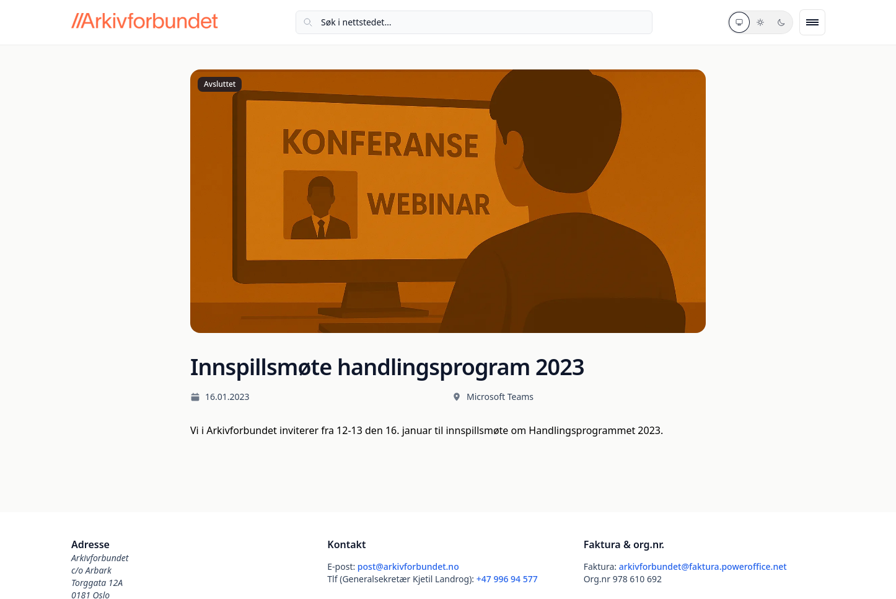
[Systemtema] (739, 22)
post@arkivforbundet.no (408, 566)
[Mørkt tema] (781, 22)
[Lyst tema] (760, 22)
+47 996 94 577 (507, 579)
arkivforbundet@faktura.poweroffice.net (703, 566)
